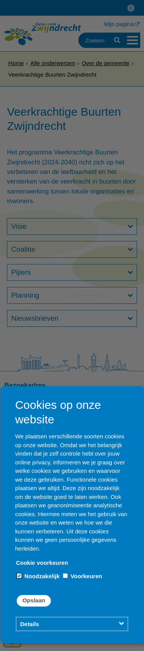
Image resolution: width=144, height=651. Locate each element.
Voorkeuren (82, 576)
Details (29, 624)
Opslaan (33, 600)
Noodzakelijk (38, 576)
